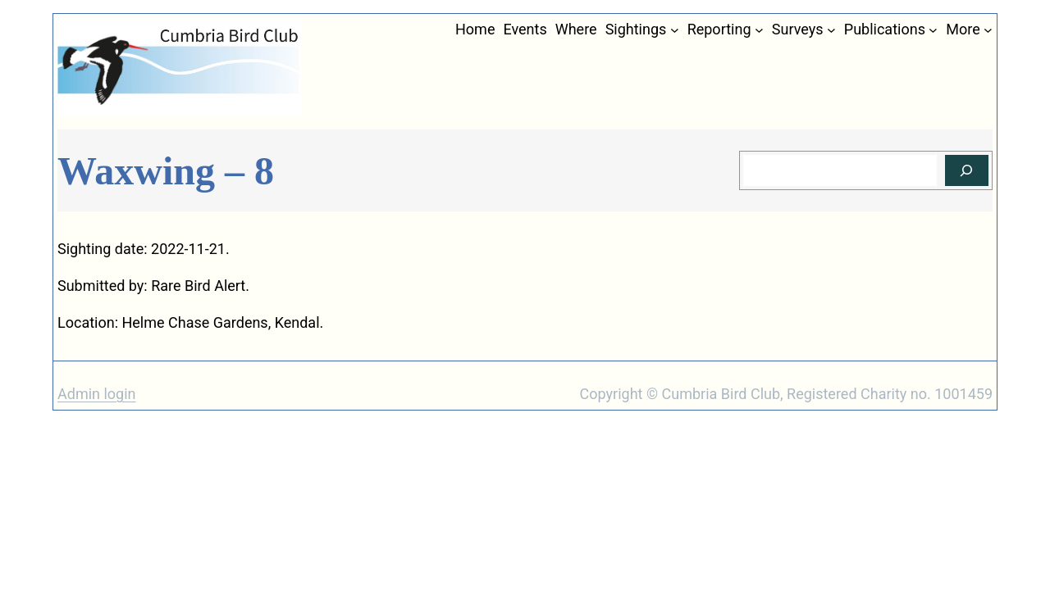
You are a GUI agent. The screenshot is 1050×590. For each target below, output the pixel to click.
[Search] (966, 171)
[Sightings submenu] (674, 29)
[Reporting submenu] (759, 29)
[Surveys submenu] (831, 29)
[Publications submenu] (933, 29)
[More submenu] (988, 29)
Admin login (96, 393)
